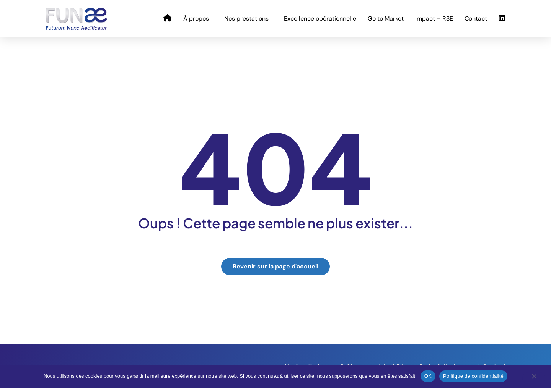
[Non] (533, 378)
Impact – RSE (434, 19)
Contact (476, 19)
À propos (198, 19)
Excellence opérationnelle (320, 19)
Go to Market (386, 19)
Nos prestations (248, 19)
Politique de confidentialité (473, 376)
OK (428, 376)
